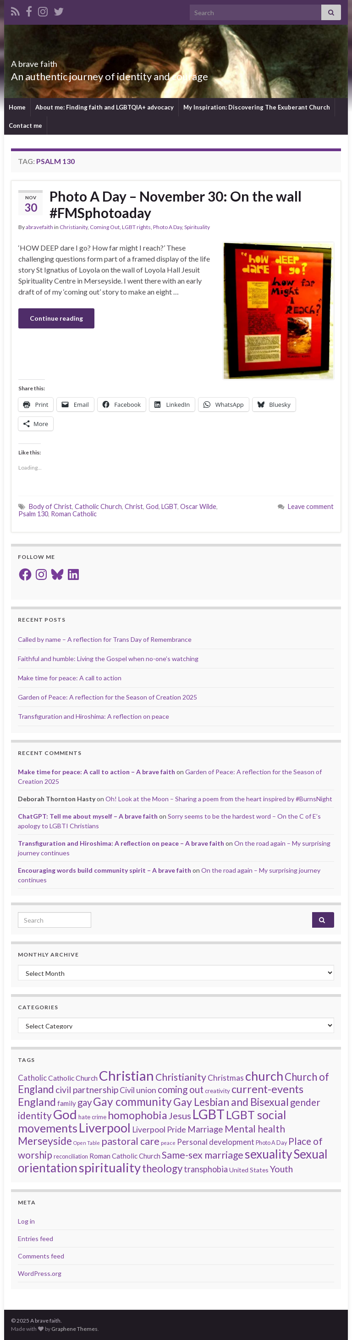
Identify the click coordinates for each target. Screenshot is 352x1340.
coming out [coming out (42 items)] (181, 1089)
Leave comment (311, 506)
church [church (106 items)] (264, 1075)
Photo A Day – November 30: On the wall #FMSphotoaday (176, 204)
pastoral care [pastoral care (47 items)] (130, 1141)
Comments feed (41, 1256)
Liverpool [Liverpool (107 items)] (105, 1127)
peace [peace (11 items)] (168, 1143)
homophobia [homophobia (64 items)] (137, 1115)
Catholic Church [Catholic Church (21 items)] (73, 1077)
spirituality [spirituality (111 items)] (110, 1167)
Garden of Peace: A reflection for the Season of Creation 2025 (107, 697)
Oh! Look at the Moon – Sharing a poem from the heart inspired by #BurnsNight (218, 799)
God (152, 506)
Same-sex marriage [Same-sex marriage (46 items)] (202, 1155)
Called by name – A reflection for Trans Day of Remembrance (105, 639)
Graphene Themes (74, 1328)
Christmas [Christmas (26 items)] (226, 1078)
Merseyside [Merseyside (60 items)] (45, 1140)
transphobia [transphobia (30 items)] (206, 1169)
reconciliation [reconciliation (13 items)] (71, 1156)
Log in (26, 1221)
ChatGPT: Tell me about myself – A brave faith (88, 816)
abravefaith (39, 227)
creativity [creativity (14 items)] (217, 1090)
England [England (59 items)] (37, 1101)
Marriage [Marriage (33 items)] (205, 1129)
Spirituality (197, 227)
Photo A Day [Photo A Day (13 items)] (271, 1142)
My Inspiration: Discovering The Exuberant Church (256, 107)
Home (17, 107)
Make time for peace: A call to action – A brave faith (96, 772)
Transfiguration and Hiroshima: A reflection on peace (93, 716)
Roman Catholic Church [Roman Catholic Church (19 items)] (124, 1156)
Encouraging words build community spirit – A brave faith (104, 870)
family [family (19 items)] (66, 1103)
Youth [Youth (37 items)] (281, 1169)
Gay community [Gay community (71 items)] (132, 1101)
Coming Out (105, 227)
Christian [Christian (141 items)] (126, 1075)
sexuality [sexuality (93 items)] (268, 1154)
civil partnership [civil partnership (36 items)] (86, 1089)
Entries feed (35, 1238)
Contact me (25, 125)
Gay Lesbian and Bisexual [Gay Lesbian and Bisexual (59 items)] (231, 1101)
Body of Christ (50, 506)
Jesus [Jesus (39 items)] (180, 1115)
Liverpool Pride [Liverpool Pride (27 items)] (159, 1129)
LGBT (169, 506)
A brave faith (48, 61)
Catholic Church (98, 506)
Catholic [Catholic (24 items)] (32, 1078)
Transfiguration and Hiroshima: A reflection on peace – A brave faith (121, 843)
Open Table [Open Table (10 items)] (86, 1143)
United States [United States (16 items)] (249, 1170)
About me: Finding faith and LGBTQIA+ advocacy (104, 107)
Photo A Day (167, 227)
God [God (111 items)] (65, 1114)
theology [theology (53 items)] (162, 1168)
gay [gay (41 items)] (84, 1102)
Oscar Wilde (198, 506)
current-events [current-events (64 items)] (267, 1089)
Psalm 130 (33, 514)
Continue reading (56, 318)
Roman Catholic (74, 514)
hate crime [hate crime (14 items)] (92, 1117)
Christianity (74, 227)
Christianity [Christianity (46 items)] (180, 1077)
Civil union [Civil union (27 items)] (138, 1090)
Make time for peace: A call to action (69, 678)
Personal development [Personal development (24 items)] (215, 1142)
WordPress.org (39, 1273)
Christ (134, 506)
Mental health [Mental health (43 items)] (255, 1128)
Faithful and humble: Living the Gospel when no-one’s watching (108, 658)
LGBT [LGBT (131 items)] (208, 1114)
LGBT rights (136, 227)
